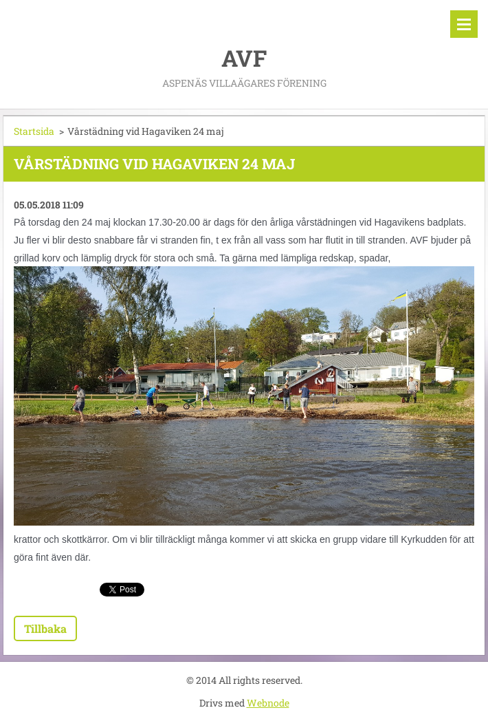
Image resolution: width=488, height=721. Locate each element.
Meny (464, 24)
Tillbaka (45, 628)
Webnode (268, 702)
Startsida (34, 131)
